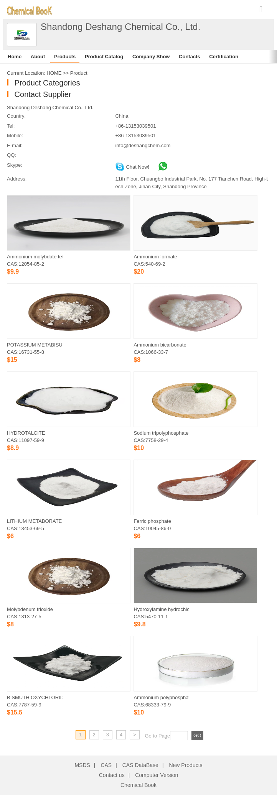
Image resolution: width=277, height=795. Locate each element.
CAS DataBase (140, 765)
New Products (185, 765)
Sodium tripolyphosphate (161, 433)
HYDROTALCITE (26, 433)
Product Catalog (104, 56)
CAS (106, 765)
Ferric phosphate (152, 521)
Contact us (112, 775)
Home (14, 56)
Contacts (189, 56)
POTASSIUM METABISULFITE (35, 345)
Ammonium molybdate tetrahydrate (35, 257)
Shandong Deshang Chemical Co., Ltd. (50, 107)
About (38, 56)
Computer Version (156, 775)
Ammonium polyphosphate (161, 697)
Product (78, 73)
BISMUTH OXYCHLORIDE (35, 697)
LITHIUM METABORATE (34, 521)
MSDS (82, 765)
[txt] (179, 735)
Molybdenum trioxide (30, 609)
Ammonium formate (155, 257)
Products (65, 56)
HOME (53, 73)
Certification (223, 56)
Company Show (151, 56)
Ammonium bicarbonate (160, 345)
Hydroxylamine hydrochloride (161, 609)
